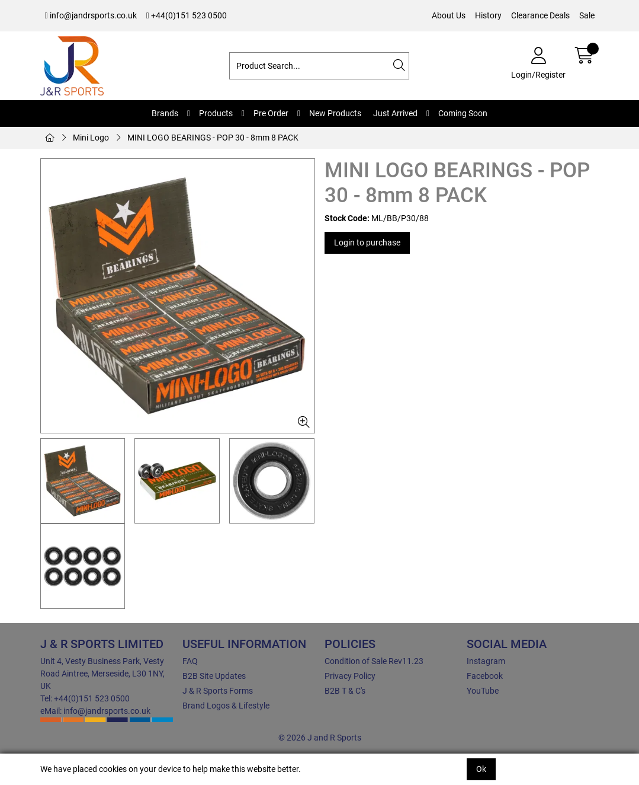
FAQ (190, 661)
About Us (448, 15)
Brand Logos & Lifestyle (225, 705)
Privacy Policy (350, 676)
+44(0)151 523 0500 (186, 15)
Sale (587, 15)
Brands (165, 113)
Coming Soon (462, 113)
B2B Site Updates (214, 676)
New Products (335, 113)
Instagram (486, 661)
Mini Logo (91, 137)
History (488, 15)
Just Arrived (395, 113)
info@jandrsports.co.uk (91, 15)
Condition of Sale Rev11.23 (374, 661)
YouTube (483, 690)
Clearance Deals (540, 15)
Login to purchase (367, 242)
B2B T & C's (345, 690)
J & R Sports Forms (217, 690)
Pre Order (270, 113)
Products (216, 113)
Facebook (485, 676)
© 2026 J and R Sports (319, 737)
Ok (481, 769)
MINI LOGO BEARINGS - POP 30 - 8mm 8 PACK (212, 137)
